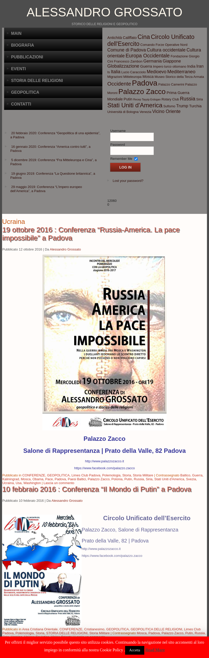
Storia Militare (143, 475)
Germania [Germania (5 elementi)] (153, 61)
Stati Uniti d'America (169, 479)
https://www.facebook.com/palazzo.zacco (104, 468)
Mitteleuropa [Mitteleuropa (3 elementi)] (132, 77)
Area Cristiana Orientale (40, 629)
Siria (149, 479)
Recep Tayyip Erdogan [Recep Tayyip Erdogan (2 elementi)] (147, 99)
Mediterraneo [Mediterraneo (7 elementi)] (181, 71)
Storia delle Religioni (37, 80)
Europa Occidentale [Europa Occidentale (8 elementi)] (148, 55)
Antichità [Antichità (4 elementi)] (114, 38)
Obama (37, 479)
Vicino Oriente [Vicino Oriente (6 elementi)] (166, 111)
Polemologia (111, 475)
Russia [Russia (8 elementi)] (187, 98)
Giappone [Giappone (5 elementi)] (172, 61)
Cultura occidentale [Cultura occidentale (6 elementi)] (166, 50)
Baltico (185, 475)
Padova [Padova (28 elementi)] (144, 83)
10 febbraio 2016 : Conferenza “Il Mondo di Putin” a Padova (96, 489)
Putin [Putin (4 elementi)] (128, 99)
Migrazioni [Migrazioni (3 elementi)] (114, 77)
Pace (49, 479)
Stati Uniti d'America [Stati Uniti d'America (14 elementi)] (134, 105)
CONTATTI (21, 104)
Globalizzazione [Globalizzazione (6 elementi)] (123, 66)
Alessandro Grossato (104, 12)
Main (16, 33)
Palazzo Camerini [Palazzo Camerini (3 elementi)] (171, 84)
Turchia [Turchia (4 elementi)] (195, 106)
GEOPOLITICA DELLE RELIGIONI (156, 629)
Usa (18, 483)
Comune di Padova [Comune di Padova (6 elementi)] (126, 50)
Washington (32, 483)
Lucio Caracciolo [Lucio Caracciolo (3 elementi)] (133, 72)
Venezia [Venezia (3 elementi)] (145, 112)
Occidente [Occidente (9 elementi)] (119, 84)
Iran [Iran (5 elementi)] (200, 66)
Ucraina (8, 483)
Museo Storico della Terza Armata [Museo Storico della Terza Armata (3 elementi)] (179, 77)
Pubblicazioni (27, 57)
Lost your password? (128, 181)
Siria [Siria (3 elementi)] (199, 99)
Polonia (117, 479)
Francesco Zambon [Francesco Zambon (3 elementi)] (128, 61)
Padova (60, 479)
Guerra (197, 475)
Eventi (18, 69)
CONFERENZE (33, 475)
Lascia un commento (58, 483)
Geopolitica (25, 92)
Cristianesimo (94, 629)
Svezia (191, 479)
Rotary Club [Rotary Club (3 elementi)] (170, 99)
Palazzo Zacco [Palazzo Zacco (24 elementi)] (142, 91)
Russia (139, 479)
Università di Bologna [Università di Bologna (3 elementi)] (122, 112)
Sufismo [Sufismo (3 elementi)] (169, 106)
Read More (155, 650)
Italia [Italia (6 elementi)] (115, 71)
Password (117, 145)
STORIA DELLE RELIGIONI (66, 633)
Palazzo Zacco (98, 479)
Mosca (25, 479)
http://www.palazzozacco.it (104, 461)
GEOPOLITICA (58, 475)
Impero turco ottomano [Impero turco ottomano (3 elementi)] (169, 66)
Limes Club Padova (85, 475)
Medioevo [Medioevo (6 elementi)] (157, 71)
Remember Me (121, 159)
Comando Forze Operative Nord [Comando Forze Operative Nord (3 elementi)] (164, 45)
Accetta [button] (134, 650)
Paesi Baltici (77, 479)
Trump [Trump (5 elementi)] (182, 105)
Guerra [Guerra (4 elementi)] (146, 66)
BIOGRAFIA (22, 45)
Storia (126, 475)
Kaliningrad (10, 479)
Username (118, 131)
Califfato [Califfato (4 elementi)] (130, 38)
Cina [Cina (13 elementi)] (144, 37)
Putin (128, 479)
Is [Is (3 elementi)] (108, 72)
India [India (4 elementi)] (191, 66)
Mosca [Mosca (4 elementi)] (148, 77)
